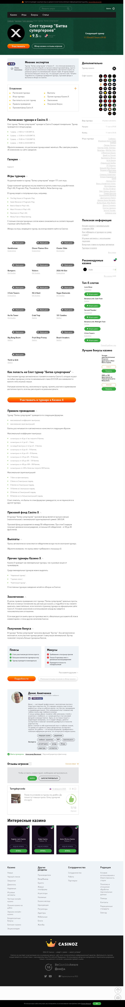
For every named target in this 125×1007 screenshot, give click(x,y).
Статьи (46, 17)
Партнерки (72, 902)
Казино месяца (44, 922)
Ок (97, 1003)
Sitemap (103, 934)
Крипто (41, 904)
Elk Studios (60, 272)
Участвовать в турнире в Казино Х (42, 421)
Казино (13, 17)
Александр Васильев (33, 775)
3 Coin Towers (107, 340)
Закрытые (11, 902)
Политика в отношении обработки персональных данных (106, 911)
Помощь (103, 920)
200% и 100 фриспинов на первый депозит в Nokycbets (108, 386)
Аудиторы (42, 934)
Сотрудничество (74, 894)
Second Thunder (108, 315)
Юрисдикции (43, 926)
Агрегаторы (42, 915)
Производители (44, 896)
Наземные (42, 918)
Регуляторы (42, 930)
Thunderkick (105, 317)
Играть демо (18, 264)
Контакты (104, 924)
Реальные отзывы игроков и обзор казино (57, 700)
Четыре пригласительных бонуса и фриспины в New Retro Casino (108, 367)
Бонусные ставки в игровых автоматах (98, 246)
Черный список (13, 898)
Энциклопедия (13, 950)
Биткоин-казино (14, 946)
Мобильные (42, 938)
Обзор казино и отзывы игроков (48, 48)
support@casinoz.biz (95, 2)
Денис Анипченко (18, 80)
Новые (10, 894)
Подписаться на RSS (69, 998)
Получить (108, 379)
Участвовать (18, 48)
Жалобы (41, 946)
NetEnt (34, 339)
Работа (71, 898)
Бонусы (34, 17)
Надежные (11, 910)
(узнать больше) (86, 1003)
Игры (23, 17)
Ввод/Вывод (43, 900)
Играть (18, 872)
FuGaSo (104, 306)
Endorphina (12, 272)
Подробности (21, 700)
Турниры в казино (89, 250)
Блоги (40, 942)
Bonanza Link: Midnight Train (107, 328)
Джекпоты (11, 906)
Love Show (106, 289)
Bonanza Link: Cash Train (109, 302)
